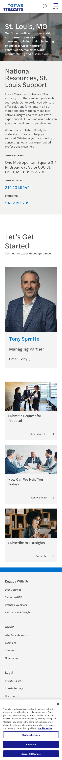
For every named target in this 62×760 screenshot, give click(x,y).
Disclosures (11, 696)
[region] (31, 729)
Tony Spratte (24, 341)
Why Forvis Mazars (16, 635)
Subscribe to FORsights (18, 612)
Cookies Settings (31, 734)
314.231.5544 (17, 187)
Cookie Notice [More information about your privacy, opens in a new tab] (45, 728)
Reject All (31, 744)
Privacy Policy (13, 681)
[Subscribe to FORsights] (41, 556)
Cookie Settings (14, 688)
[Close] (58, 704)
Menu (56, 6)
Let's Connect (13, 589)
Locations (10, 643)
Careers (9, 650)
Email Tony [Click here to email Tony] (18, 361)
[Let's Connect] (39, 497)
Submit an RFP (13, 597)
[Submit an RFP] (38, 434)
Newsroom (11, 658)
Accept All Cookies (31, 753)
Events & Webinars (16, 605)
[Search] (45, 6)
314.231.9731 (17, 203)
